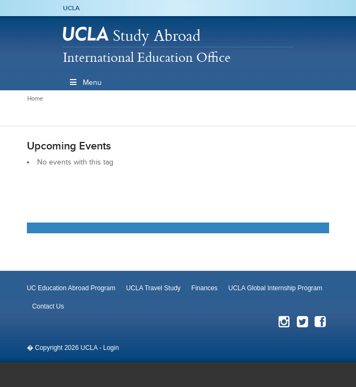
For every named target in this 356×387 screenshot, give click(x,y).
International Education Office (147, 57)
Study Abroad (157, 35)
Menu (85, 82)
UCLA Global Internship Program (276, 288)
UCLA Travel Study (153, 288)
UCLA (71, 8)
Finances (204, 288)
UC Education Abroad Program (71, 288)
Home (35, 98)
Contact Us (48, 306)
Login (111, 348)
